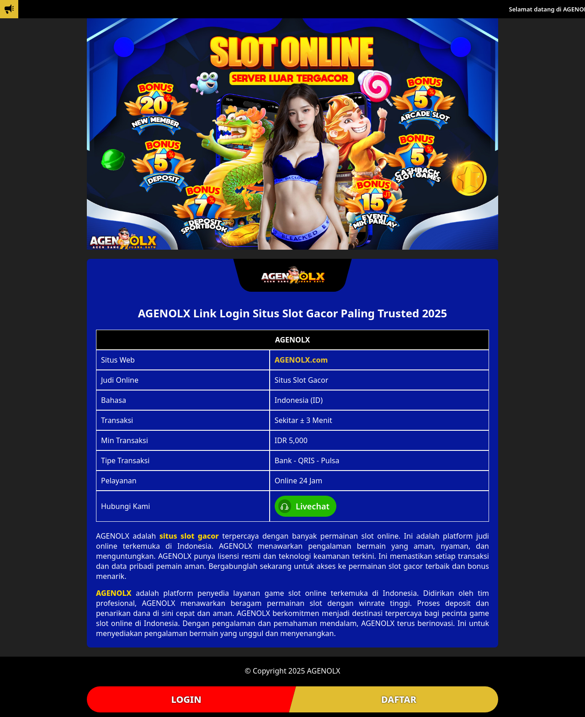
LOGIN (186, 699)
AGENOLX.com (301, 360)
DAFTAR (398, 699)
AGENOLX (114, 593)
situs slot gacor (189, 536)
